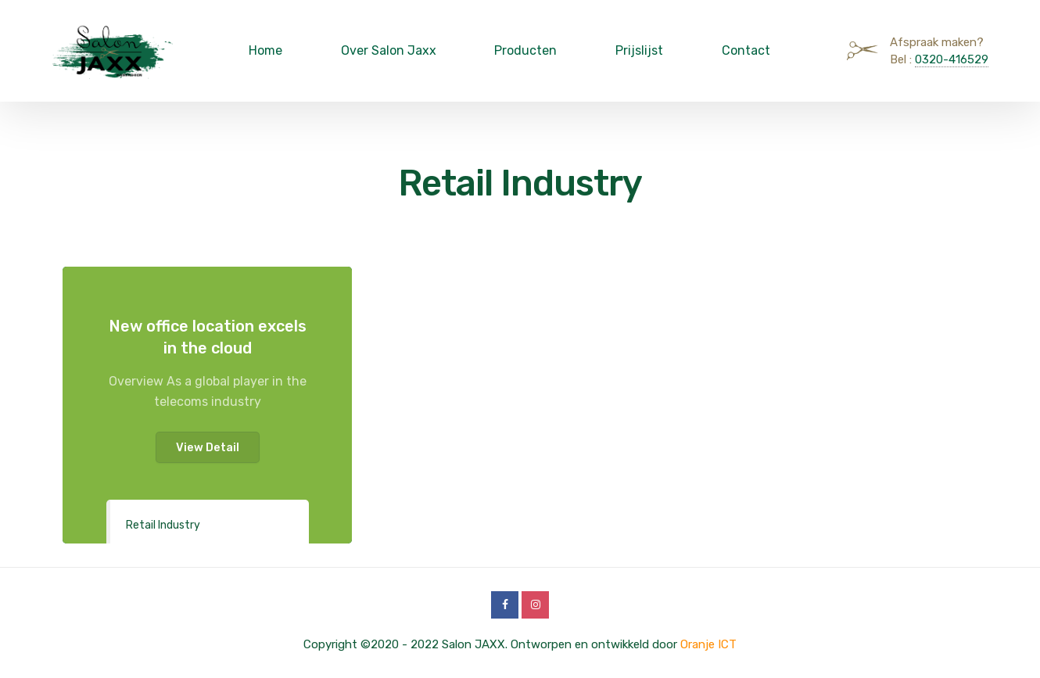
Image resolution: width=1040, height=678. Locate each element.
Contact (746, 50)
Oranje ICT (708, 644)
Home (265, 50)
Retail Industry (163, 525)
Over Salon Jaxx (388, 50)
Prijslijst (639, 50)
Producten (525, 50)
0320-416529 (951, 59)
